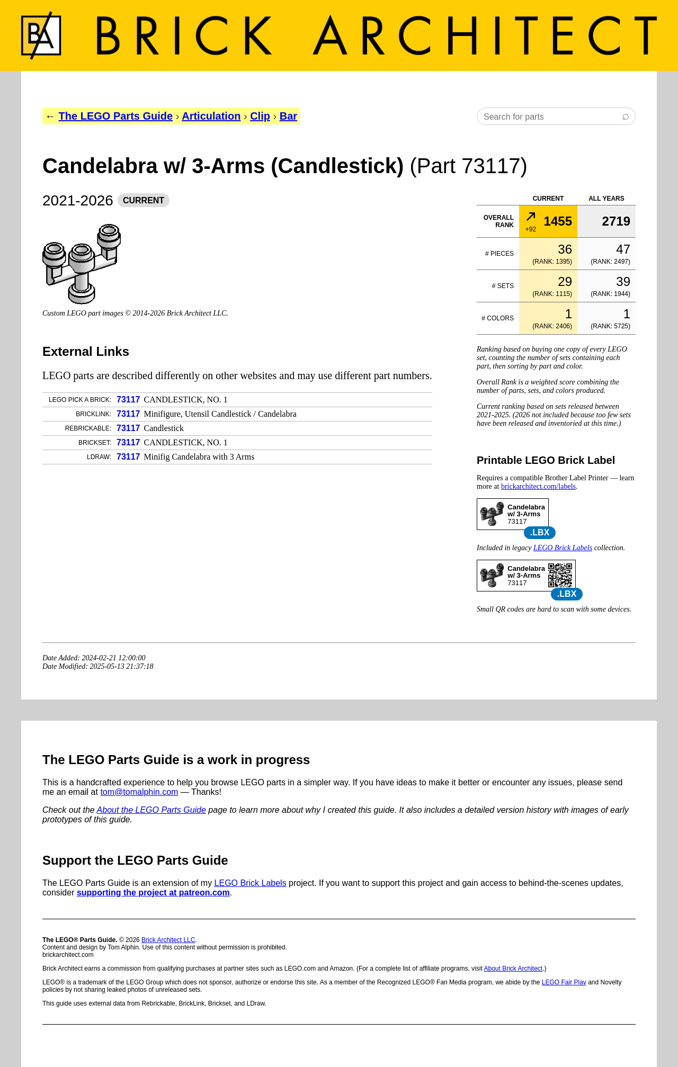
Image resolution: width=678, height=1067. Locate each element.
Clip (260, 116)
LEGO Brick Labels (562, 548)
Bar (288, 116)
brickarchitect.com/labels (538, 486)
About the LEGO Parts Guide (151, 809)
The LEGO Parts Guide (116, 116)
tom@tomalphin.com (139, 791)
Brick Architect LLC (168, 940)
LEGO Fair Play (564, 982)
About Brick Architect (513, 968)
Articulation (211, 116)
